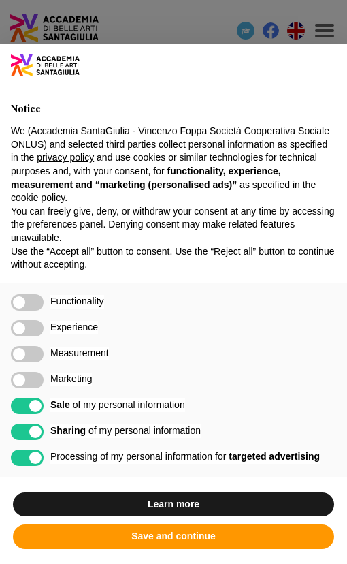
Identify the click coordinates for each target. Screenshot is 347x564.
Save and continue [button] (173, 536)
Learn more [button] (173, 504)
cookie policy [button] (38, 197)
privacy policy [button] (65, 157)
